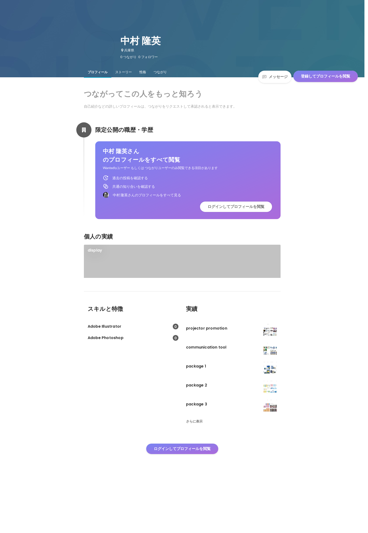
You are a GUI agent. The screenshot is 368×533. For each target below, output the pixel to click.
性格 (142, 72)
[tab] (97, 72)
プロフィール (98, 72)
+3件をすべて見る (232, 308)
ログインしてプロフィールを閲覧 (236, 206)
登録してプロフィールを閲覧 (325, 76)
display (95, 250)
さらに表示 (194, 469)
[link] (182, 267)
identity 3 (96, 299)
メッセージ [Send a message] (275, 76)
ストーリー (123, 72)
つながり (160, 72)
